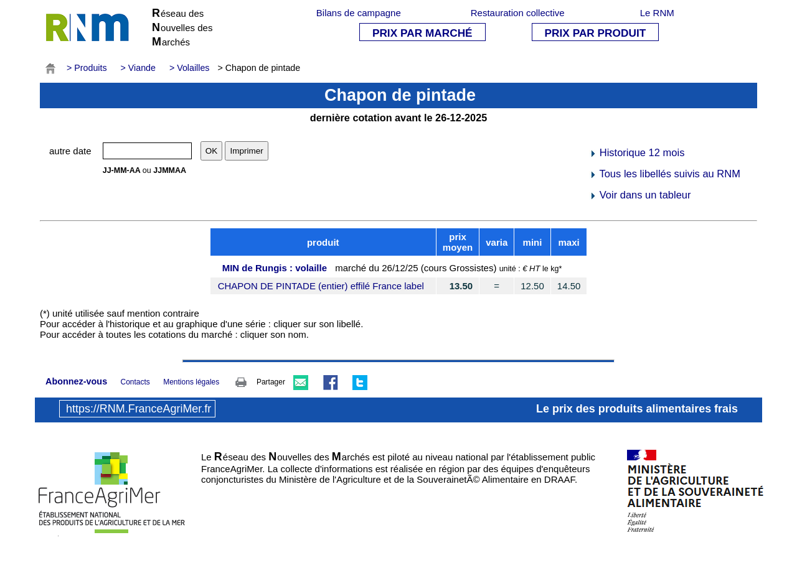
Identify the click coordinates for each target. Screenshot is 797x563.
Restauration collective (518, 12)
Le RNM (657, 12)
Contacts (134, 382)
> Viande (138, 68)
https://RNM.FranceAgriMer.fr (138, 408)
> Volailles (189, 68)
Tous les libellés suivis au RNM (664, 173)
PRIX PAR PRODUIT (595, 33)
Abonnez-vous (76, 381)
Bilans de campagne (358, 12)
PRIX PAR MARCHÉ (422, 33)
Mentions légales (191, 382)
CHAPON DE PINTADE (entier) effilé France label (321, 286)
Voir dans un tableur (640, 194)
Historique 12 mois (636, 152)
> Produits (87, 68)
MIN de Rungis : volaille (274, 268)
